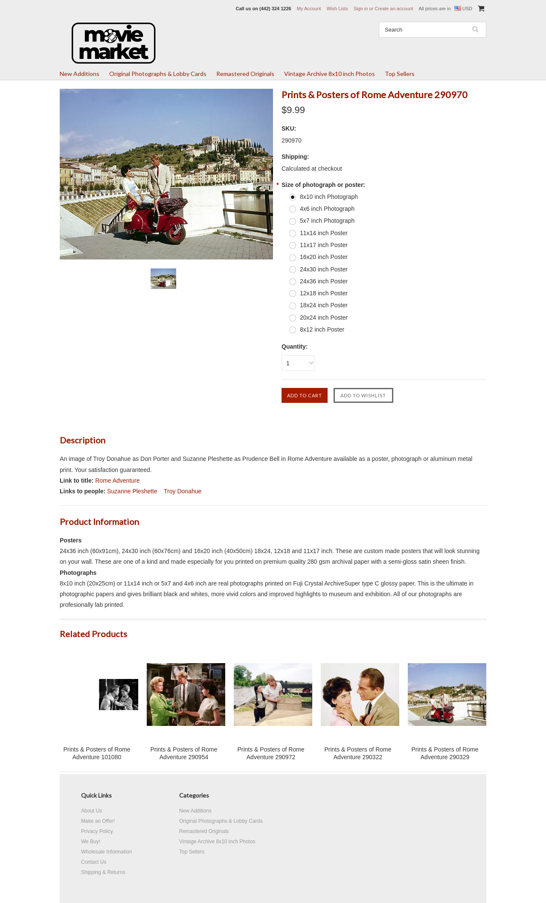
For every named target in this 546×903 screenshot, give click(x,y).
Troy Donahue (182, 491)
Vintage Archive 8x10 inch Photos (329, 73)
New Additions (79, 73)
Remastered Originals (245, 73)
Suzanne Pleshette (132, 491)
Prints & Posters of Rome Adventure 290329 (444, 753)
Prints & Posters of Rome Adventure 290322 (357, 753)
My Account (309, 8)
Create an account (394, 8)
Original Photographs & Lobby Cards (157, 73)
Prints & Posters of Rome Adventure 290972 (270, 753)
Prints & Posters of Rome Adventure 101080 (96, 753)
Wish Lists (337, 8)
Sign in (361, 8)
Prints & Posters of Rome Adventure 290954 (183, 753)
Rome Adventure (117, 480)
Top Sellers (400, 73)
